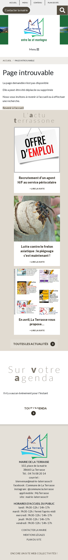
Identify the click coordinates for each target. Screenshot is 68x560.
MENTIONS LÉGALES (34, 535)
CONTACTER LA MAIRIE (34, 530)
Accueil (13, 3)
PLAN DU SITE (34, 539)
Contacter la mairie (16, 10)
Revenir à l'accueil (13, 107)
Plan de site (53, 3)
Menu (25, 3)
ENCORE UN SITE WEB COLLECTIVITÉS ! (34, 553)
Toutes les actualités (34, 344)
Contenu (38, 3)
